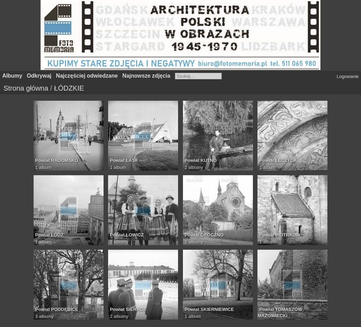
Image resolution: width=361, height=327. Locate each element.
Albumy (12, 76)
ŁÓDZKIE (69, 88)
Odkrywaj (39, 76)
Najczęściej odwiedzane (87, 76)
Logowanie (348, 76)
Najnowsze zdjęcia (146, 76)
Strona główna (25, 88)
